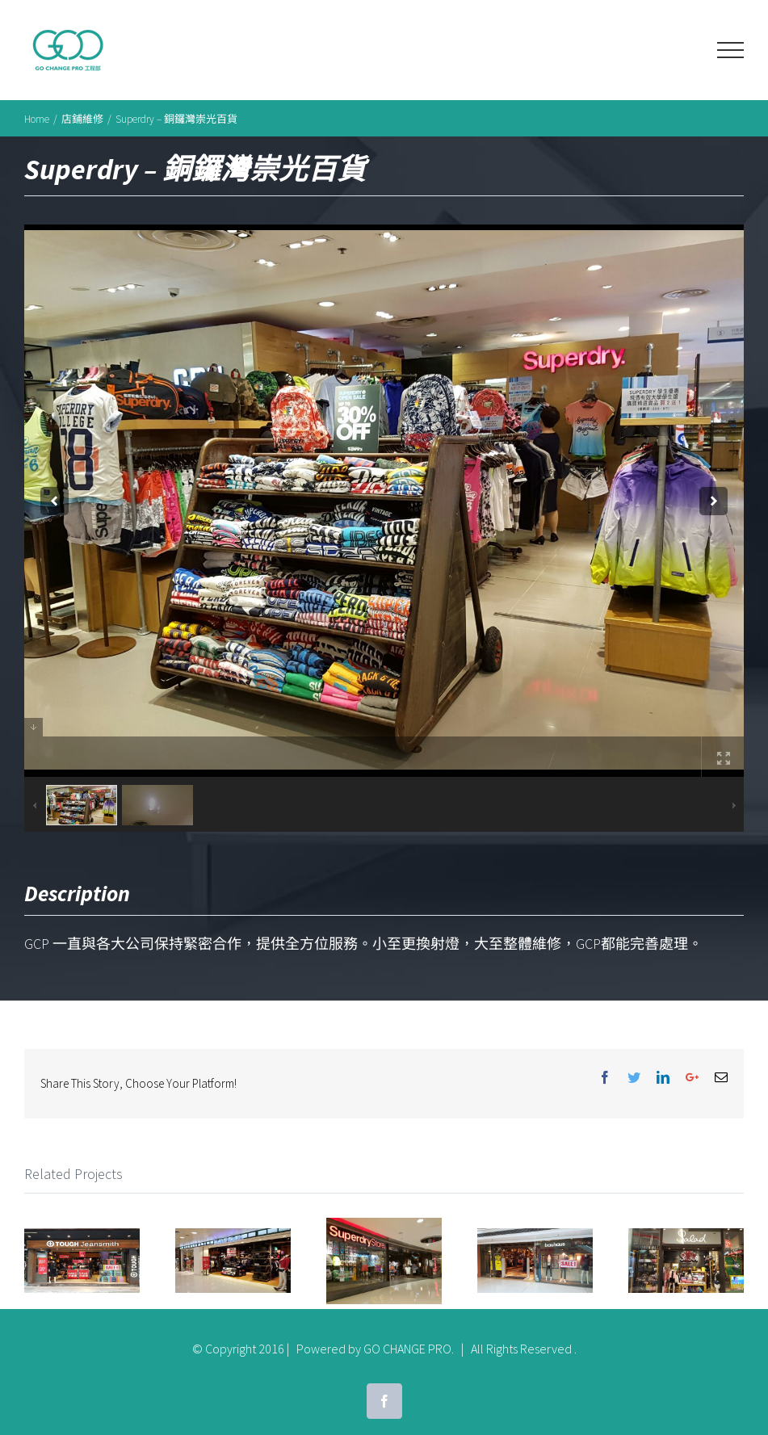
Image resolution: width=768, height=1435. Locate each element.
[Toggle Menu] (730, 50)
